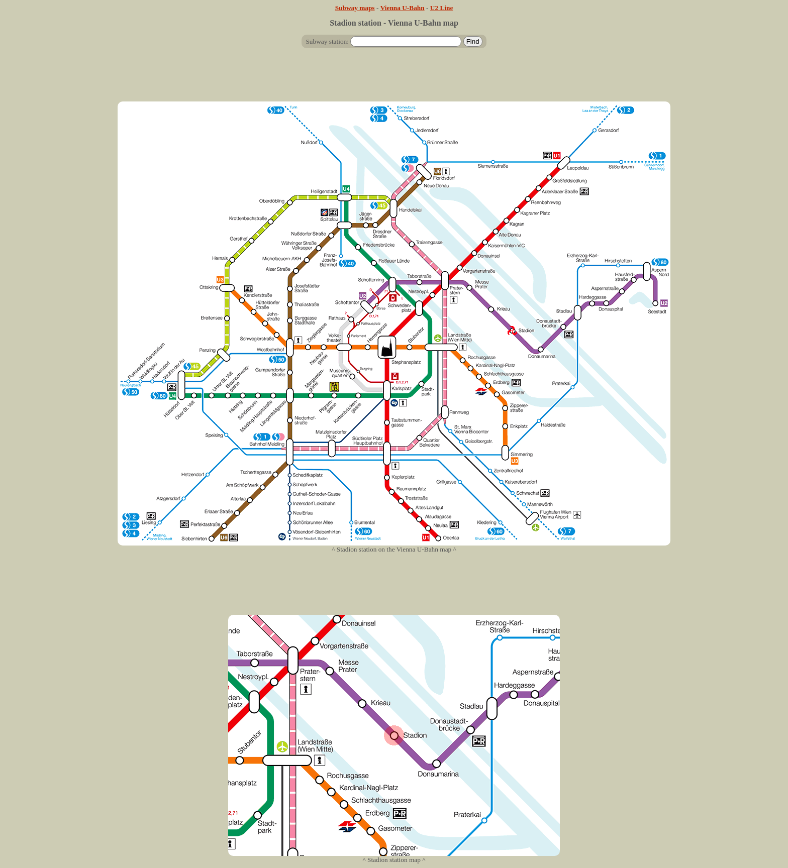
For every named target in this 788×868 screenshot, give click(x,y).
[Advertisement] (394, 78)
